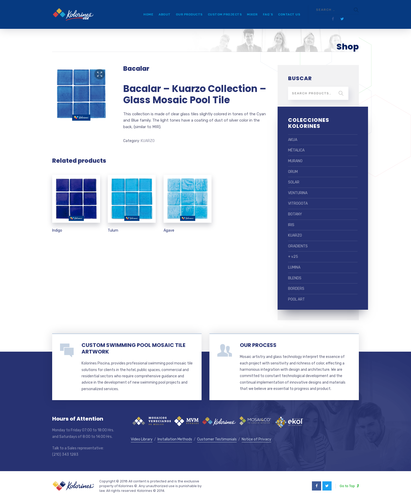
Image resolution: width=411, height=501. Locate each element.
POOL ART (296, 299)
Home (148, 14)
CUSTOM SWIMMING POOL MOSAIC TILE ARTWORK (133, 348)
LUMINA (294, 267)
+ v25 (293, 256)
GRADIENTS (298, 246)
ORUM (293, 172)
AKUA (292, 140)
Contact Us (289, 14)
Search (341, 93)
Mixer (252, 14)
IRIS (291, 225)
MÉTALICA (296, 150)
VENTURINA (297, 193)
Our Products (189, 14)
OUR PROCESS (258, 345)
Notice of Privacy (256, 439)
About (165, 14)
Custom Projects (225, 14)
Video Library (142, 439)
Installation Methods (175, 439)
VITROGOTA (298, 203)
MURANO (295, 161)
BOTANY (295, 214)
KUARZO (148, 141)
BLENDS (294, 278)
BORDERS (296, 288)
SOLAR (293, 182)
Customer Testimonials (217, 439)
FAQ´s (268, 14)
